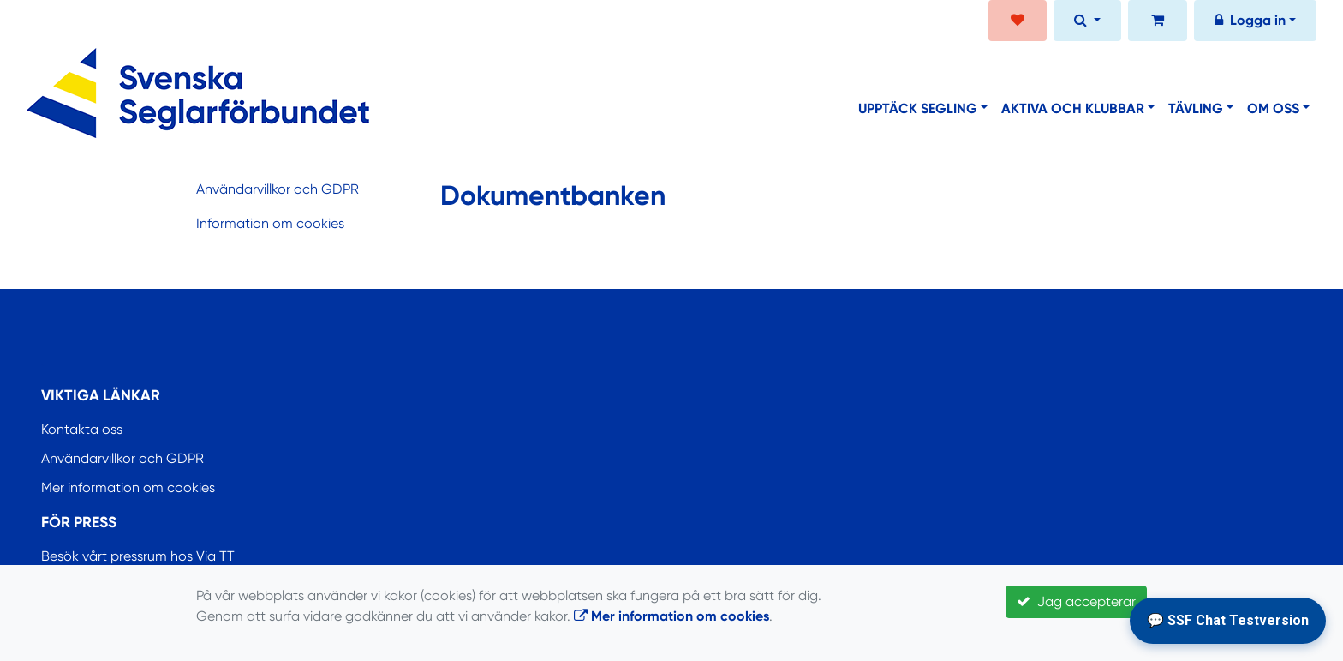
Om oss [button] (1273, 108)
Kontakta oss (81, 429)
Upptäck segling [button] (917, 108)
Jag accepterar (1076, 601)
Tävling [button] (1195, 108)
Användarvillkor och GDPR (277, 189)
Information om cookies (270, 223)
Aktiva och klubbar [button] (1072, 108)
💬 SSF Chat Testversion (1228, 620)
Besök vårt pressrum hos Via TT (138, 556)
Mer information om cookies (128, 487)
